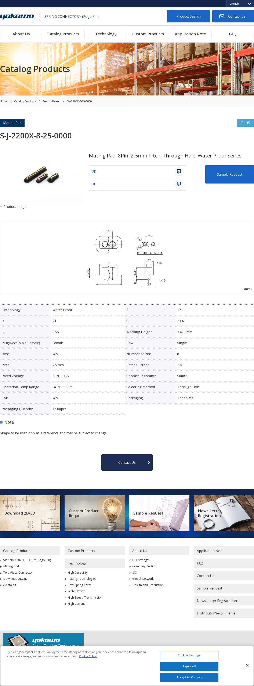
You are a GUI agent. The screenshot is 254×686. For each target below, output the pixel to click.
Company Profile (143, 566)
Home (4, 101)
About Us (21, 33)
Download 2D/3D (19, 513)
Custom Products (148, 33)
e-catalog (9, 585)
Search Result (51, 101)
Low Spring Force (80, 585)
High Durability (78, 572)
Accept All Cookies (189, 677)
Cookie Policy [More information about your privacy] (88, 656)
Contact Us (237, 16)
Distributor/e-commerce (216, 613)
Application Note (190, 33)
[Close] (247, 665)
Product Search (189, 16)
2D (94, 171)
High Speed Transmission (85, 597)
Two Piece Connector (18, 572)
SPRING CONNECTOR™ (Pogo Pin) (27, 560)
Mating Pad (12, 122)
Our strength (141, 560)
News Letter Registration (209, 513)
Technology (105, 33)
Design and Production (148, 585)
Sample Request (229, 174)
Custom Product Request (84, 513)
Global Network (143, 579)
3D (94, 184)
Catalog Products (63, 33)
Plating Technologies (82, 579)
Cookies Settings (189, 655)
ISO (134, 572)
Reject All (189, 666)
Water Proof (76, 591)
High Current (76, 604)
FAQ (232, 33)
